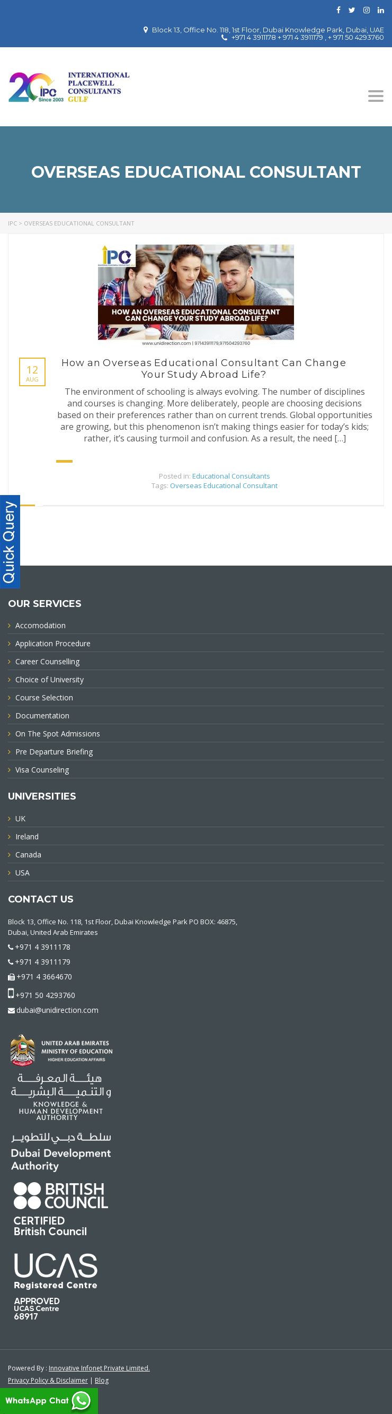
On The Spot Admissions (57, 733)
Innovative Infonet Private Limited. (99, 1368)
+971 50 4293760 (45, 995)
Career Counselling (47, 661)
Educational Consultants (231, 476)
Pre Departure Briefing (54, 752)
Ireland (27, 836)
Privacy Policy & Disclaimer (48, 1380)
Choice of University (49, 679)
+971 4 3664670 (44, 976)
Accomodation (40, 625)
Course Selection (44, 697)
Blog (102, 1380)
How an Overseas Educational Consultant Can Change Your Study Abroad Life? (203, 368)
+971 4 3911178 (42, 947)
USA (22, 873)
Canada (28, 854)
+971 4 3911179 (42, 962)
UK (20, 818)
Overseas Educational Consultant (224, 485)
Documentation (42, 715)
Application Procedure (53, 643)
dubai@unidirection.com (57, 1010)
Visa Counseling (42, 770)
